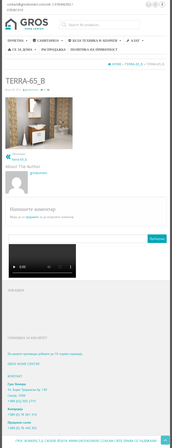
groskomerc (32, 89)
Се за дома (22, 49)
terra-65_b (19, 156)
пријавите (32, 217)
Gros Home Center (23, 364)
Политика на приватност (93, 49)
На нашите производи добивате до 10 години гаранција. (45, 354)
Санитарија (48, 40)
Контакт (15, 376)
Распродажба (53, 49)
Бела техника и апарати (95, 40)
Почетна (16, 40)
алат (135, 40)
